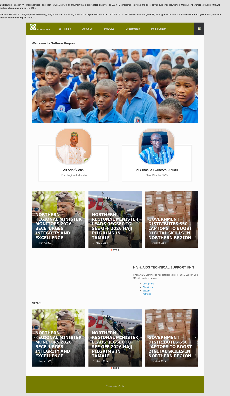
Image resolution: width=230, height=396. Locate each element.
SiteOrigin (119, 386)
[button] (199, 29)
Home (65, 28)
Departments (133, 28)
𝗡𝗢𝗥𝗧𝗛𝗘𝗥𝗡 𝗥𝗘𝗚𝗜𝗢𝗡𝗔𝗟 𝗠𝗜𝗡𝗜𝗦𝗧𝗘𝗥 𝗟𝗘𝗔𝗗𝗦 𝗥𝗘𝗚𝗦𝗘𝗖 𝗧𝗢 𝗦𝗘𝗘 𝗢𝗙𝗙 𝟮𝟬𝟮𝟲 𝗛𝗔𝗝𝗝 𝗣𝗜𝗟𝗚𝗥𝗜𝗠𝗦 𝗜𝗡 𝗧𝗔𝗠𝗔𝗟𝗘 (115, 226)
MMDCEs (109, 28)
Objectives (148, 287)
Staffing (146, 290)
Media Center (158, 28)
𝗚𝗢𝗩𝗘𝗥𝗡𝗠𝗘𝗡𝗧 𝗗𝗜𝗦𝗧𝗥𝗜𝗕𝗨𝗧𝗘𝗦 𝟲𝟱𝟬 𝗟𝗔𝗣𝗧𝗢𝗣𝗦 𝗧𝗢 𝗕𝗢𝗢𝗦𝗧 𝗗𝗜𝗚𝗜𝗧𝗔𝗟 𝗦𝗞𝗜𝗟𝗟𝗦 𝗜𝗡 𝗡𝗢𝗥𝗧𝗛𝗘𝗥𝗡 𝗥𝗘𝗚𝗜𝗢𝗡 (170, 228)
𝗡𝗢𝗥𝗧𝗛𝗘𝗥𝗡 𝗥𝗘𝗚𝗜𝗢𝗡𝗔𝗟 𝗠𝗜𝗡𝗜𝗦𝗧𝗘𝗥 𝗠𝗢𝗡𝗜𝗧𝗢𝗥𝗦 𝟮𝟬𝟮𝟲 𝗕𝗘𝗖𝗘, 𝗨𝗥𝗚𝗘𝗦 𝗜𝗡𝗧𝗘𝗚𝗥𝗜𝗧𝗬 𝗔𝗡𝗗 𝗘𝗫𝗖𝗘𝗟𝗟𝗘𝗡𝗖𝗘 (58, 226)
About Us (87, 28)
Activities (147, 294)
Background (148, 283)
